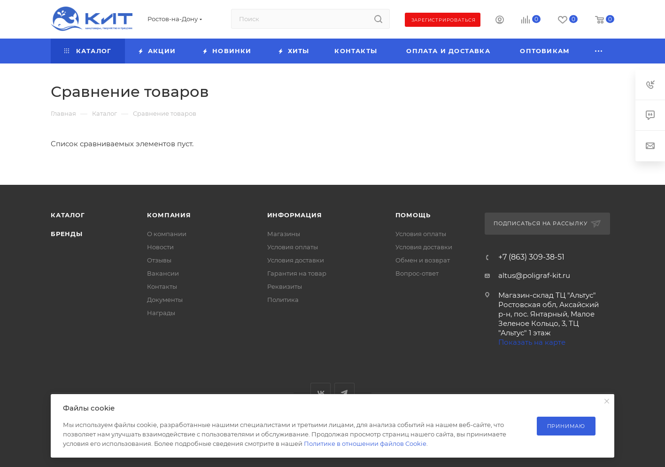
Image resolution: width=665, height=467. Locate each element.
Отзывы (159, 260)
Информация (294, 215)
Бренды (67, 233)
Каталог (68, 215)
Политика (283, 299)
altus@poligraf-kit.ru (534, 275)
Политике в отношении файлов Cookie (365, 443)
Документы (165, 299)
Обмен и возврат (422, 260)
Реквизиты (284, 286)
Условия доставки (295, 260)
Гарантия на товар (296, 273)
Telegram (344, 393)
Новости (160, 247)
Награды (161, 313)
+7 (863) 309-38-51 (531, 257)
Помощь (413, 215)
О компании (166, 233)
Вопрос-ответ (417, 273)
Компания (169, 215)
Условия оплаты (292, 247)
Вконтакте (320, 393)
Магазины (283, 233)
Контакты (162, 286)
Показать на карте (531, 342)
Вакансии (163, 273)
